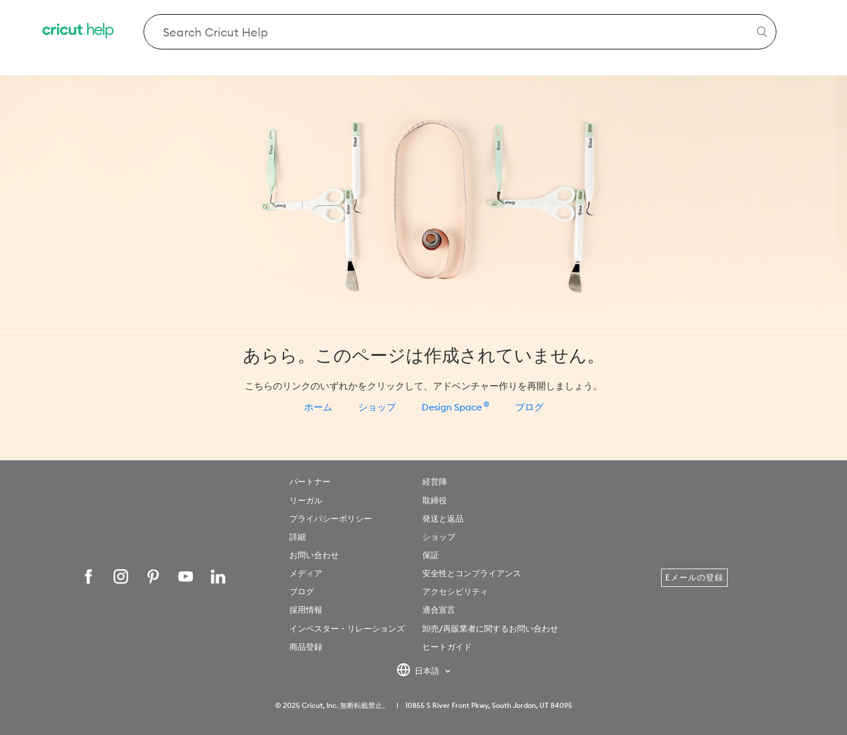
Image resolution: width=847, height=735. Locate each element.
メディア (305, 573)
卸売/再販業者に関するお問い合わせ (490, 628)
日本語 (419, 671)
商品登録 (305, 647)
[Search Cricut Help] (460, 31)
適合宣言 (438, 609)
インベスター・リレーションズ (347, 628)
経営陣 (434, 481)
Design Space (455, 407)
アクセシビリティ (455, 591)
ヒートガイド (447, 647)
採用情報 (305, 609)
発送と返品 (442, 518)
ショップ (377, 407)
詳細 (297, 537)
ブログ (529, 407)
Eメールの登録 (694, 577)
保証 (430, 555)
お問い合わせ (314, 555)
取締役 (434, 500)
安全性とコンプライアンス (471, 573)
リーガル (305, 500)
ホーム (318, 407)
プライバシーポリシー (330, 518)
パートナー (310, 481)
